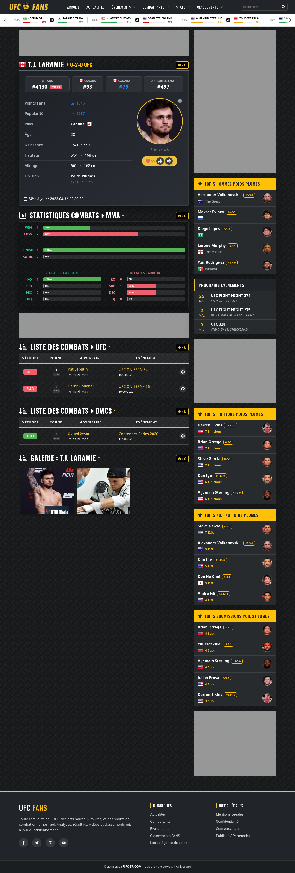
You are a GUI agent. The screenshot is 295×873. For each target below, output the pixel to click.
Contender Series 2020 (138, 433)
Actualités (95, 6)
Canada (78, 123)
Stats (183, 6)
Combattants (155, 6)
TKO (30, 436)
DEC (30, 371)
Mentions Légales (230, 814)
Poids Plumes (83, 176)
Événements (124, 6)
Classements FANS (165, 836)
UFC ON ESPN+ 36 (134, 386)
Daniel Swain (79, 433)
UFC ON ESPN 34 (133, 369)
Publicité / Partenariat (233, 836)
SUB (30, 388)
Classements (210, 6)
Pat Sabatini (78, 369)
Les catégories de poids (168, 843)
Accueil (73, 6)
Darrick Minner (81, 386)
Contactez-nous (228, 829)
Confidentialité (227, 821)
